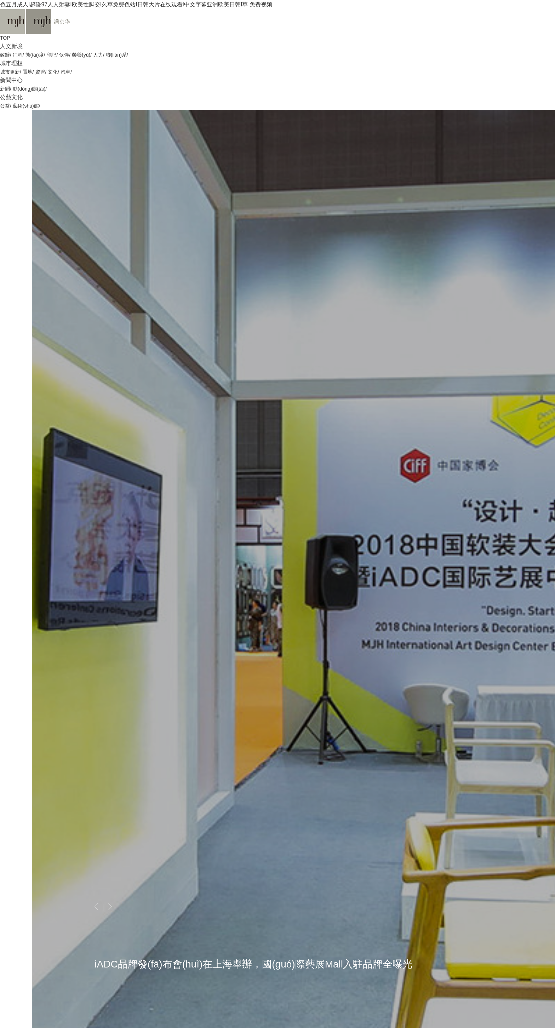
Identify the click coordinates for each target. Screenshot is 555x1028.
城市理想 (11, 63)
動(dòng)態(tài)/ (30, 89)
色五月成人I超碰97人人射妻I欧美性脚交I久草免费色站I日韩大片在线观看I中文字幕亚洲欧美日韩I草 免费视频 (136, 4)
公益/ (5, 106)
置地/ (29, 72)
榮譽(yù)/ (82, 55)
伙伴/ (65, 55)
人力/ (99, 55)
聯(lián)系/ (117, 55)
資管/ (41, 72)
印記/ (52, 55)
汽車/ (66, 72)
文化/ (54, 72)
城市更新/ (11, 72)
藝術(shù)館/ (26, 106)
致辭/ (6, 55)
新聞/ (6, 89)
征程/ (19, 55)
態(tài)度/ (36, 55)
